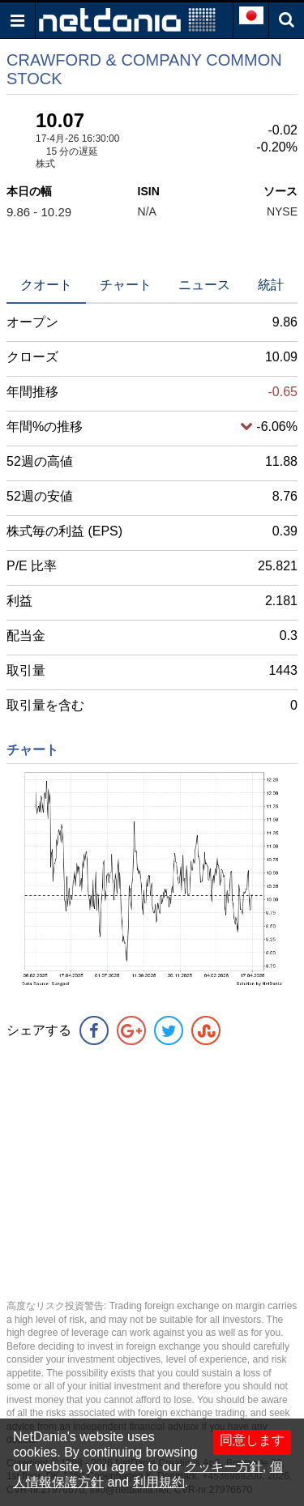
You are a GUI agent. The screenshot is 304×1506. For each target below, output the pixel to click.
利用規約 (159, 1482)
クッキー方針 (224, 1467)
